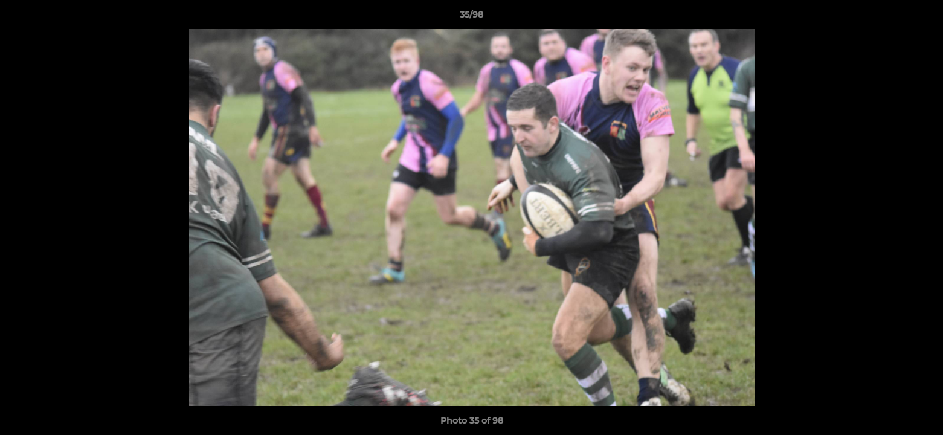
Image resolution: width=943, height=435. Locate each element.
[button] (921, 17)
